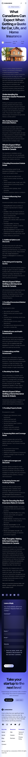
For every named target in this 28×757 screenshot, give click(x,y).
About (3, 741)
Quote (3, 735)
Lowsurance (8, 3)
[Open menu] (26, 3)
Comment (7, 614)
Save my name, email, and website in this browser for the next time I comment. (14, 652)
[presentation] (14, 660)
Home (3, 732)
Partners (12, 738)
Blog (3, 738)
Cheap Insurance (15, 6)
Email (6, 637)
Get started (9, 700)
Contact (4, 744)
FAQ (11, 732)
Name (6, 631)
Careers (12, 735)
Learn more (19, 700)
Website (6, 644)
